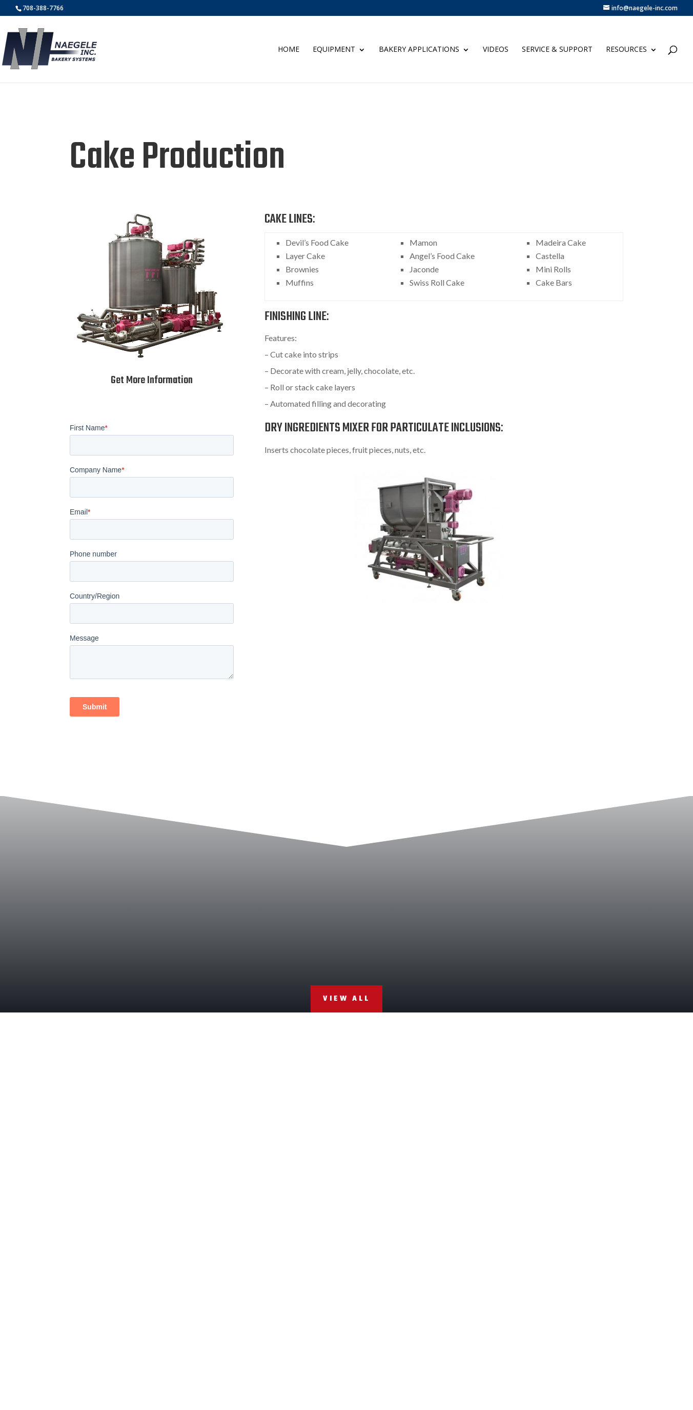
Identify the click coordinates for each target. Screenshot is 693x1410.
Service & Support (557, 49)
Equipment (334, 49)
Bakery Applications (419, 49)
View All (346, 999)
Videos (495, 49)
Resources (626, 49)
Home (288, 49)
